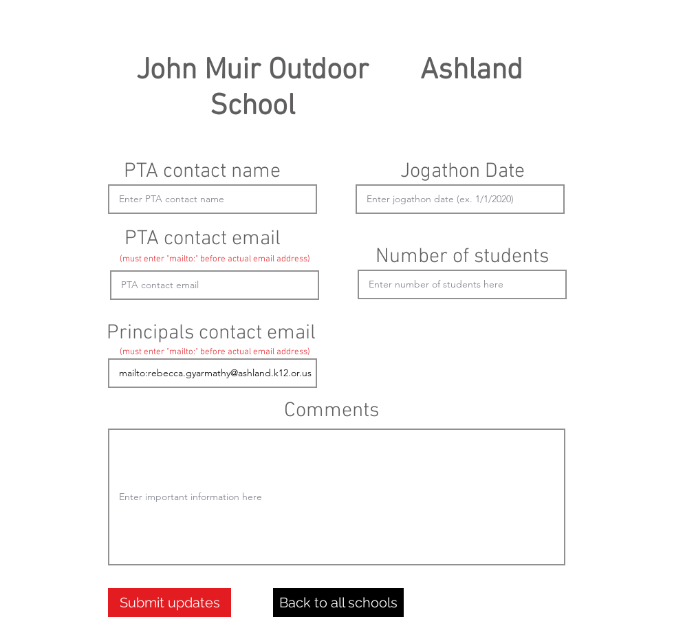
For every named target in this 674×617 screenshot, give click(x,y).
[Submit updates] (169, 602)
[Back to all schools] (338, 602)
